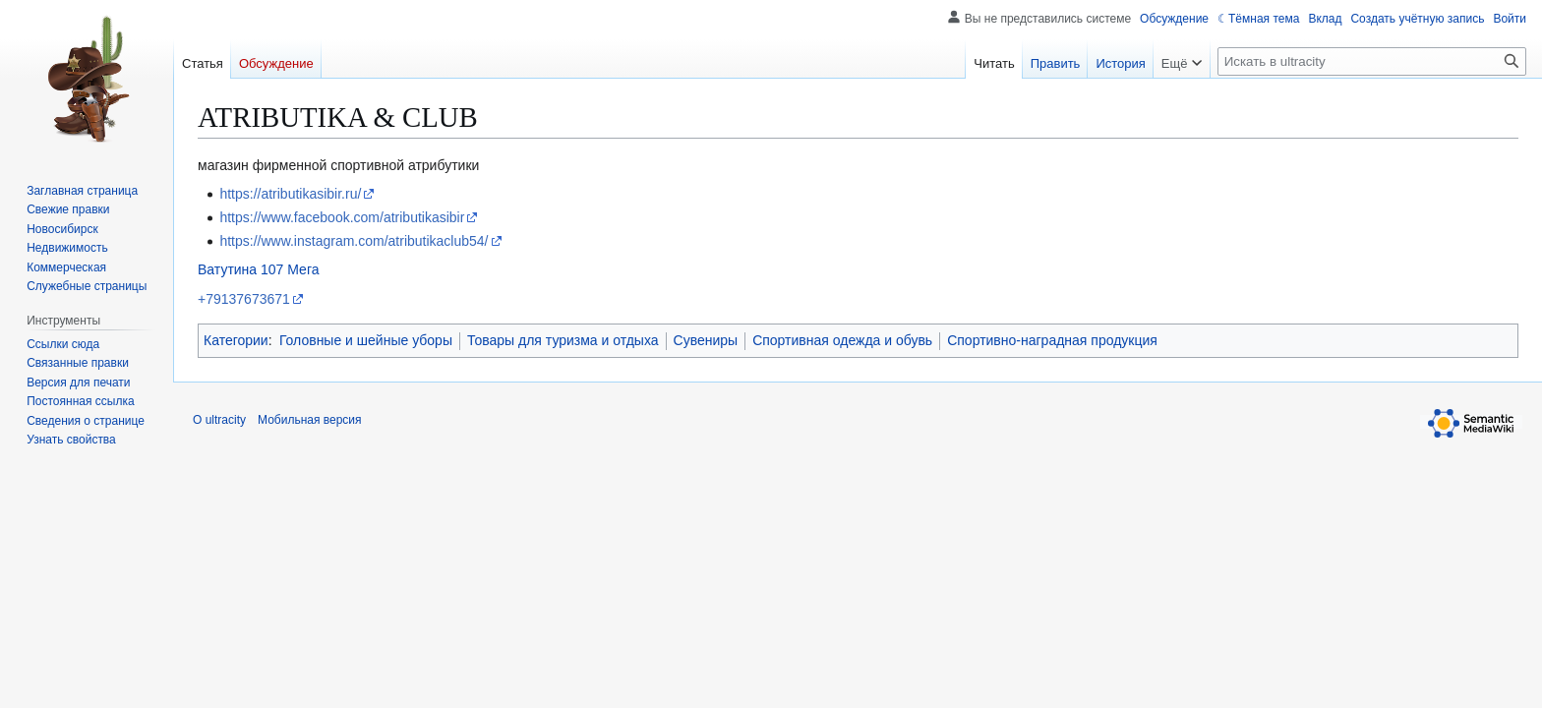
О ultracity (219, 420)
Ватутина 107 (240, 269)
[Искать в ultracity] (1371, 61)
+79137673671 (244, 299)
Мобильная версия (310, 420)
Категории (236, 340)
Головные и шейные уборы (365, 340)
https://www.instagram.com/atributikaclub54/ (353, 241)
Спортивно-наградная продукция (1052, 340)
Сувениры (706, 340)
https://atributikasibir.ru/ (290, 194)
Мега (303, 269)
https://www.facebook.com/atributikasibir (341, 217)
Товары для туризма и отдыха (563, 340)
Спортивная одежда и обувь (842, 340)
